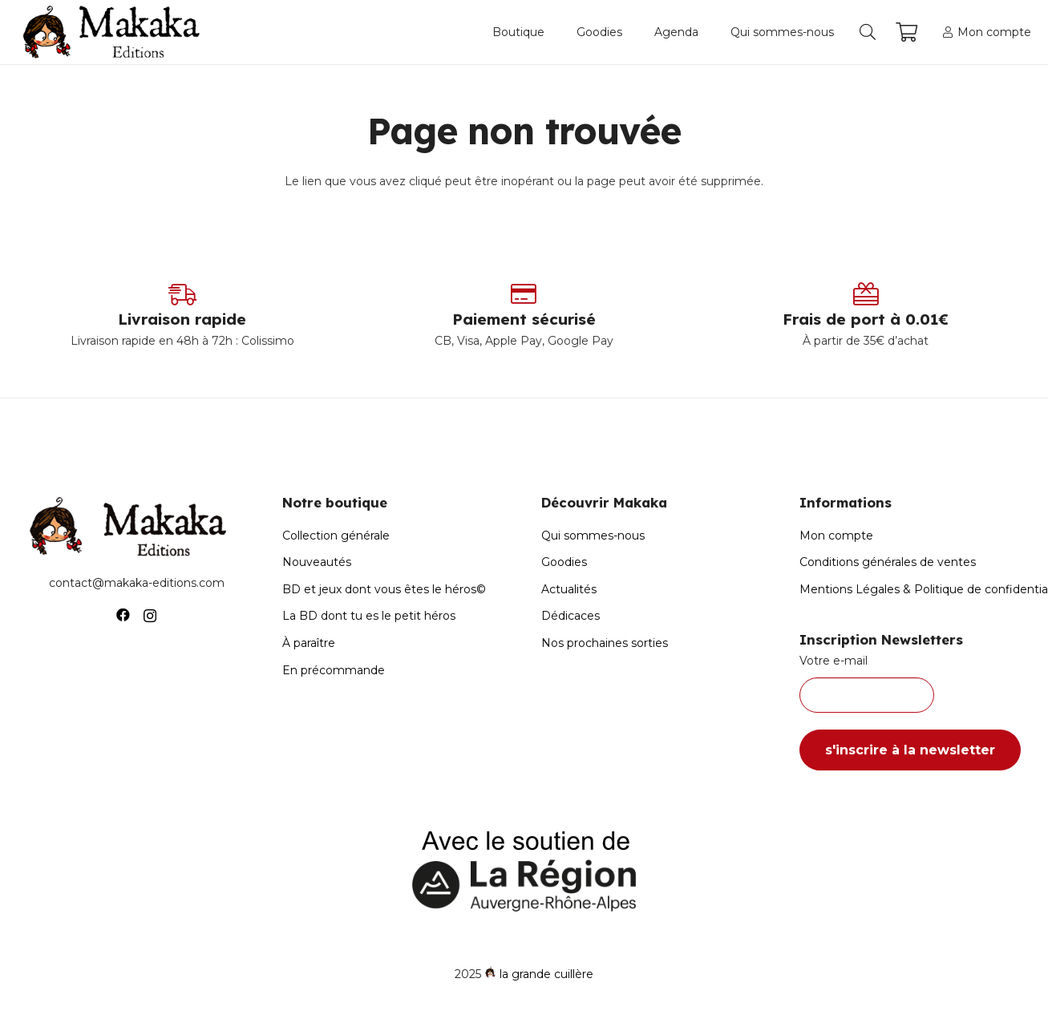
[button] (867, 32)
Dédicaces (570, 615)
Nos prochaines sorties (604, 643)
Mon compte (836, 535)
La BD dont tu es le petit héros (368, 615)
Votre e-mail (911, 683)
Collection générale (336, 535)
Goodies (564, 562)
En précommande (333, 670)
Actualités (569, 589)
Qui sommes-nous (593, 535)
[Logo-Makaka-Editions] (115, 32)
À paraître (308, 643)
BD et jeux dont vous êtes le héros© (384, 589)
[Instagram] (150, 615)
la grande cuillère (546, 974)
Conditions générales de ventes (887, 562)
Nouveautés (316, 562)
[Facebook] (123, 615)
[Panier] (906, 32)
